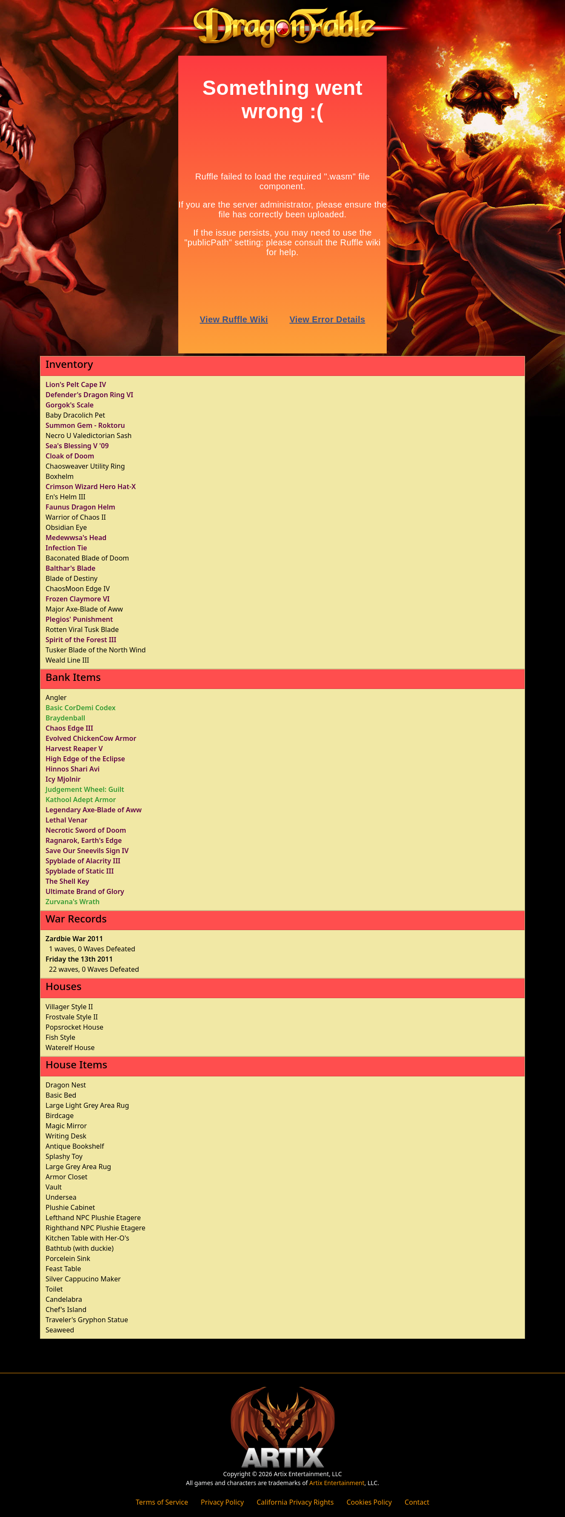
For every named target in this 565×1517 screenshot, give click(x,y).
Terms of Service (162, 1502)
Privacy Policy (222, 1502)
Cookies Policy (368, 1502)
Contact (417, 1502)
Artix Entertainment (336, 1483)
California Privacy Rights (295, 1502)
